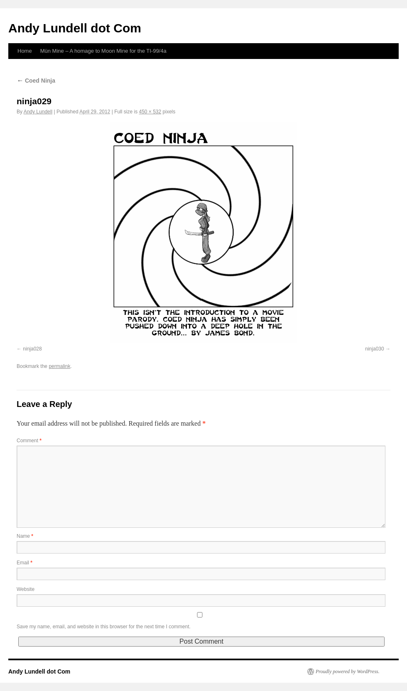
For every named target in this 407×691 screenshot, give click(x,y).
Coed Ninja (36, 80)
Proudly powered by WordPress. (348, 671)
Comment (29, 441)
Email (24, 563)
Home (24, 51)
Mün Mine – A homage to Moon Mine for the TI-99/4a (103, 51)
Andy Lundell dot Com (74, 28)
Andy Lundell (38, 112)
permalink (59, 366)
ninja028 (32, 349)
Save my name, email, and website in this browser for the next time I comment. (104, 627)
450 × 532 (150, 112)
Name (25, 536)
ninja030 (374, 349)
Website (25, 589)
